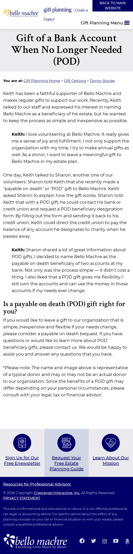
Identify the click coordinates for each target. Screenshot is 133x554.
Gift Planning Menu (102, 22)
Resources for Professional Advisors (37, 484)
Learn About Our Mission (111, 460)
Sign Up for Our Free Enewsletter (22, 460)
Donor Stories (102, 81)
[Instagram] (104, 541)
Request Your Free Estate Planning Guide (66, 463)
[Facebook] (82, 541)
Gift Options (75, 81)
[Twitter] (93, 541)
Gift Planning (66, 13)
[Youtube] (115, 541)
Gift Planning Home (42, 81)
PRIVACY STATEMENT (21, 498)
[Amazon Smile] (127, 541)
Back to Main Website (113, 5)
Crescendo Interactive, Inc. (57, 493)
